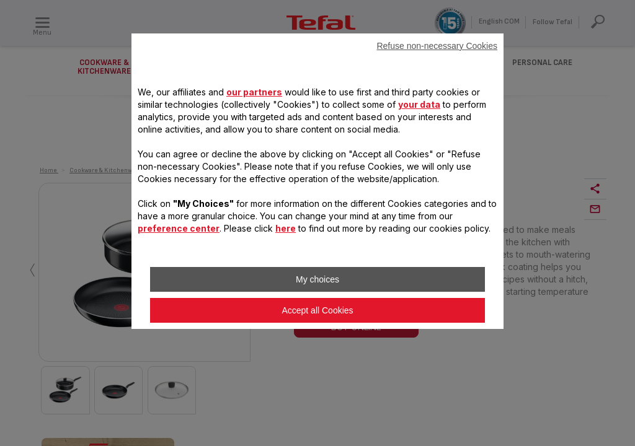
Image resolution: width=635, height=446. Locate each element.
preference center (179, 228)
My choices (317, 279)
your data (419, 104)
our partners (254, 92)
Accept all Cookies (317, 310)
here (285, 228)
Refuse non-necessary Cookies (436, 46)
